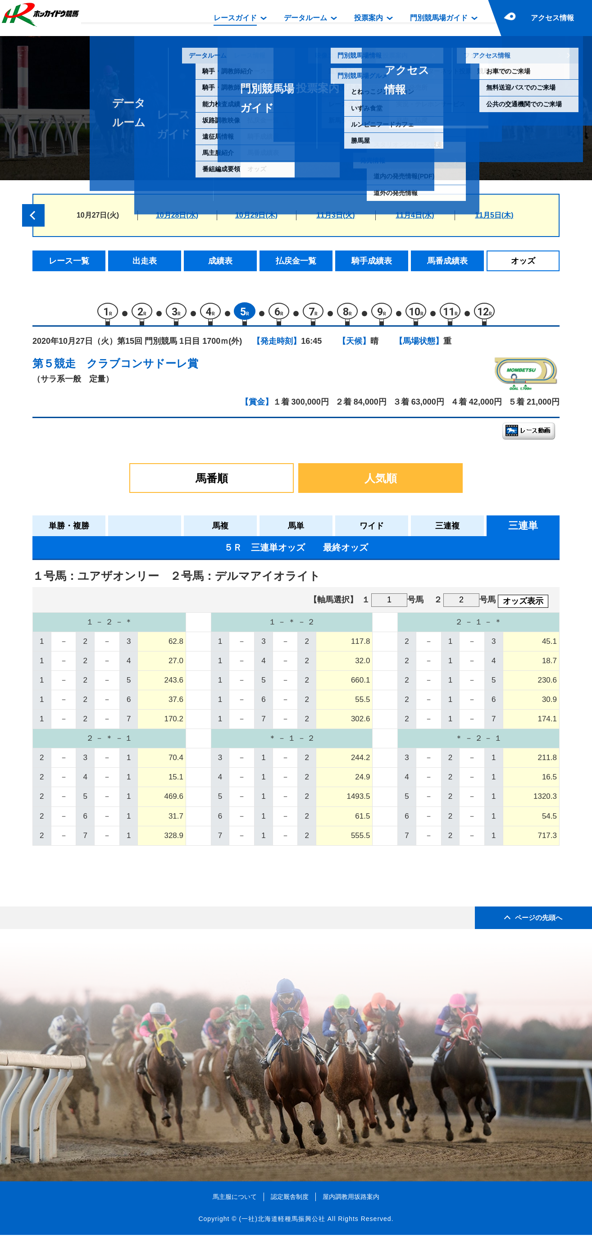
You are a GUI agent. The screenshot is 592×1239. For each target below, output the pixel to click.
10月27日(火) (98, 215)
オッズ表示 (523, 605)
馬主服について (235, 1200)
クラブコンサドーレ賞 (142, 367)
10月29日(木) (256, 215)
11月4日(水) (415, 215)
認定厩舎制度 (290, 1200)
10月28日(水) (177, 215)
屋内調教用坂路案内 (351, 1200)
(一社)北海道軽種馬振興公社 (282, 1223)
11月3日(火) (335, 215)
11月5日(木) (494, 215)
